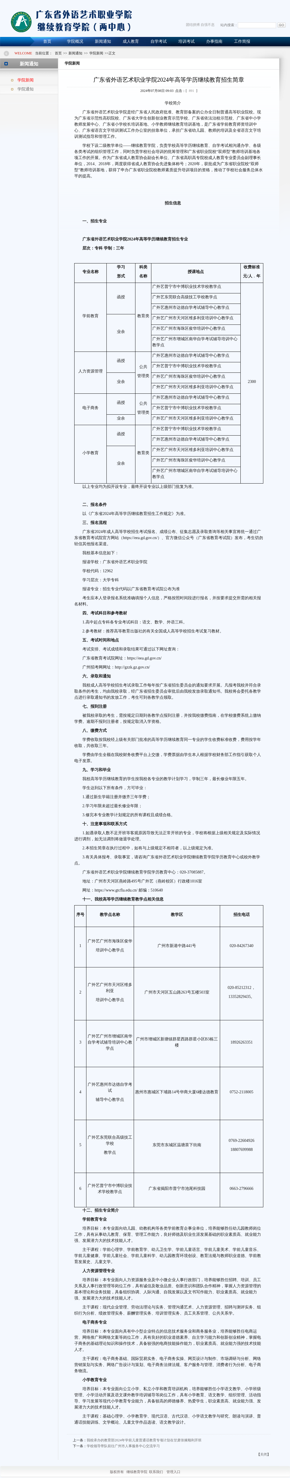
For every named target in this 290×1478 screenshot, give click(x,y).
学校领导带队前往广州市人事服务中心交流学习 (123, 1446)
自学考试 (159, 41)
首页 (47, 41)
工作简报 (242, 41)
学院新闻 (25, 80)
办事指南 (214, 41)
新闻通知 (103, 41)
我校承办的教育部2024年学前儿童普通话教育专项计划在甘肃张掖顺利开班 (144, 1440)
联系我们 (156, 1472)
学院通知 (25, 89)
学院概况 (75, 41)
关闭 (263, 1454)
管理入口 (173, 1472)
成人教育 (131, 41)
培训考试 (186, 41)
